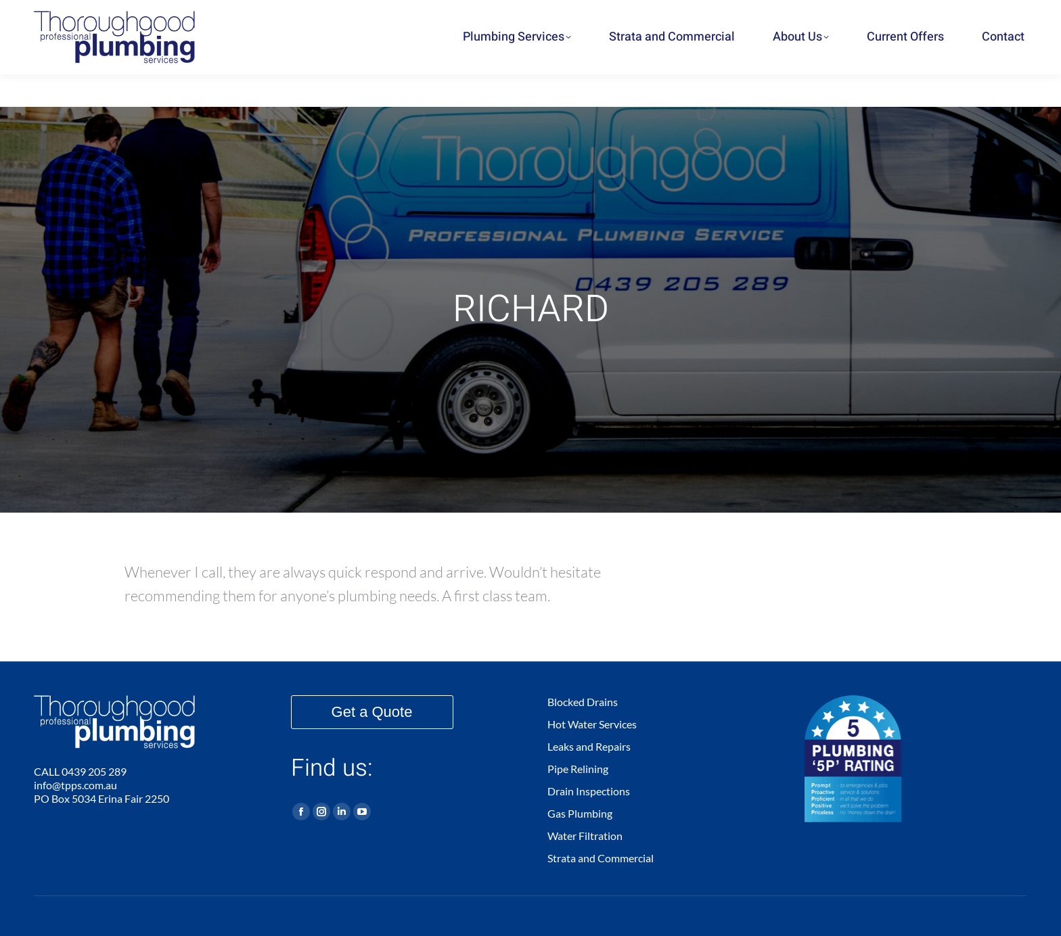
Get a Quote (372, 711)
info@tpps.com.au (75, 784)
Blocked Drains (582, 701)
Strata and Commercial (600, 857)
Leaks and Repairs (589, 746)
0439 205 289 (896, 16)
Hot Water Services (592, 724)
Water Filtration (585, 835)
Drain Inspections (588, 791)
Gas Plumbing (579, 813)
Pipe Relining (577, 768)
